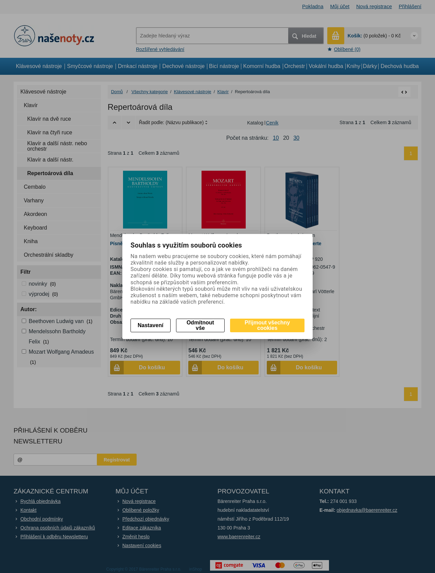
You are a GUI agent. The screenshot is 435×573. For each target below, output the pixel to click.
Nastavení (150, 325)
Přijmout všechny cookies (267, 325)
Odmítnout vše (200, 325)
